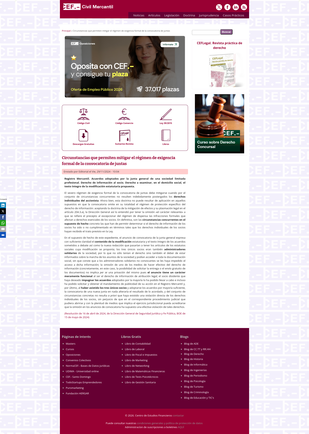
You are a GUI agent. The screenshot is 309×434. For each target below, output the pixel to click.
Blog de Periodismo (195, 375)
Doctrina (188, 16)
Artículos (153, 16)
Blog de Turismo (193, 386)
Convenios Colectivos (78, 360)
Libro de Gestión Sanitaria (140, 382)
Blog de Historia (193, 359)
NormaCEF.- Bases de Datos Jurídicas (88, 365)
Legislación (170, 16)
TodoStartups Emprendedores (84, 382)
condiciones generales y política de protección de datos (170, 423)
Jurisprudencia (208, 16)
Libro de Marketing (136, 360)
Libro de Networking (137, 365)
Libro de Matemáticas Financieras (145, 371)
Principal (66, 30)
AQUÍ (181, 427)
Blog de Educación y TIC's (199, 397)
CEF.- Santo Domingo (78, 377)
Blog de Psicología (195, 381)
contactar (178, 415)
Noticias (138, 15)
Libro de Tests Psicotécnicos (141, 377)
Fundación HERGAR (77, 393)
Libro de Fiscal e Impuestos (141, 354)
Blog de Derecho (194, 354)
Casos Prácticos (232, 16)
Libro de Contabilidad (138, 343)
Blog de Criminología (196, 392)
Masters (70, 343)
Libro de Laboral (134, 349)
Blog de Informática (195, 364)
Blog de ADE (191, 343)
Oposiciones (73, 354)
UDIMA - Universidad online (82, 371)
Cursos (70, 349)
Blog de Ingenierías (195, 370)
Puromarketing (75, 388)
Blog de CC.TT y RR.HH (197, 349)
